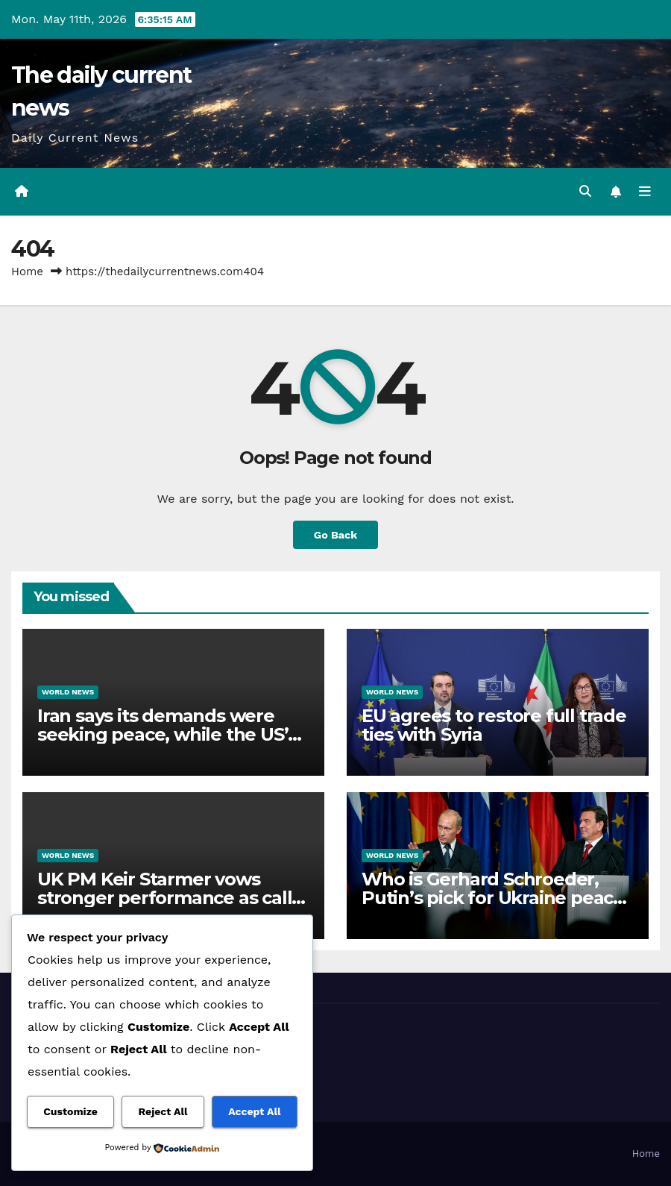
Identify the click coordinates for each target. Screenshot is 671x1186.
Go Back (335, 535)
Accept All (254, 1111)
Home (27, 271)
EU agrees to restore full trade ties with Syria (494, 725)
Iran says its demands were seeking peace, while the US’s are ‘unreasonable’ (167, 734)
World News (68, 692)
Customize (70, 1111)
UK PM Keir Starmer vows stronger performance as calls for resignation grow (168, 897)
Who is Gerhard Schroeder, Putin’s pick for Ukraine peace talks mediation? (493, 897)
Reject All (163, 1111)
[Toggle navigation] (645, 191)
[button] (585, 191)
